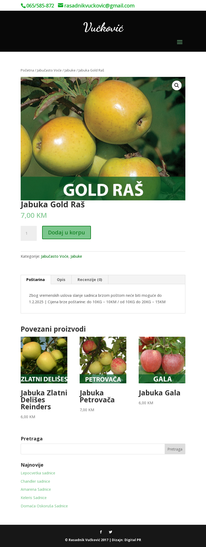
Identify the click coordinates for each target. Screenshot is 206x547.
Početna (27, 70)
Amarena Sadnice (36, 489)
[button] (177, 85)
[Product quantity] (29, 233)
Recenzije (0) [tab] (90, 279)
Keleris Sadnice (34, 497)
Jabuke (70, 70)
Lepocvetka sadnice (38, 472)
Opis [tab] (61, 279)
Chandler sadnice (35, 481)
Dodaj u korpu (66, 232)
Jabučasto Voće (49, 70)
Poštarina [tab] (35, 279)
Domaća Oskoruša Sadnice (44, 505)
